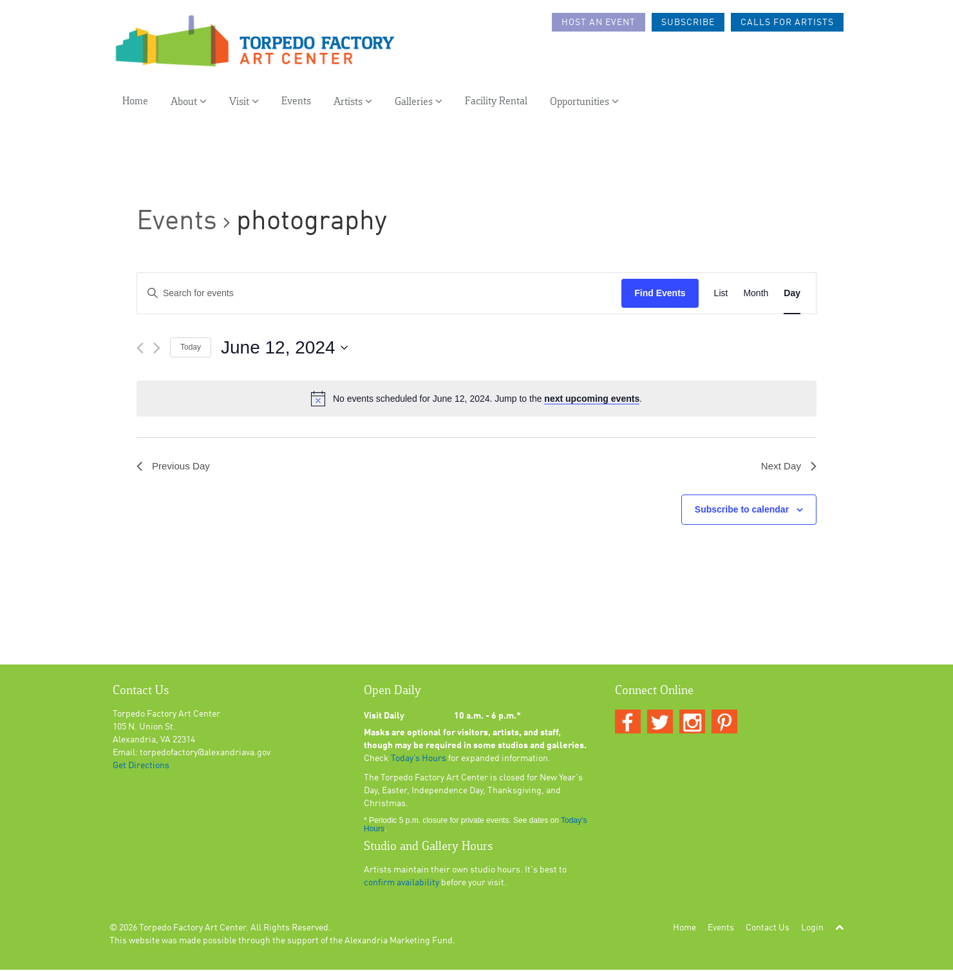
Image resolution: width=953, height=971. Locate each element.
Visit (244, 104)
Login (812, 929)
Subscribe (688, 22)
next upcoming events (591, 398)
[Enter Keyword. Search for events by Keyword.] (379, 293)
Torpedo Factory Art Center (192, 929)
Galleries (418, 104)
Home (135, 104)
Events (296, 104)
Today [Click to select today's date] (190, 347)
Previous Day (175, 466)
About (189, 104)
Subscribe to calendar (742, 510)
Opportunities (584, 104)
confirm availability (401, 884)
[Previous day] (140, 348)
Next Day (787, 466)
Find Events (659, 293)
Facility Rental (496, 104)
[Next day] (156, 348)
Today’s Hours (418, 759)
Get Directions (141, 766)
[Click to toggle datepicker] (284, 348)
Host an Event (598, 22)
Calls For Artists (787, 22)
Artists (353, 104)
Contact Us (767, 929)
